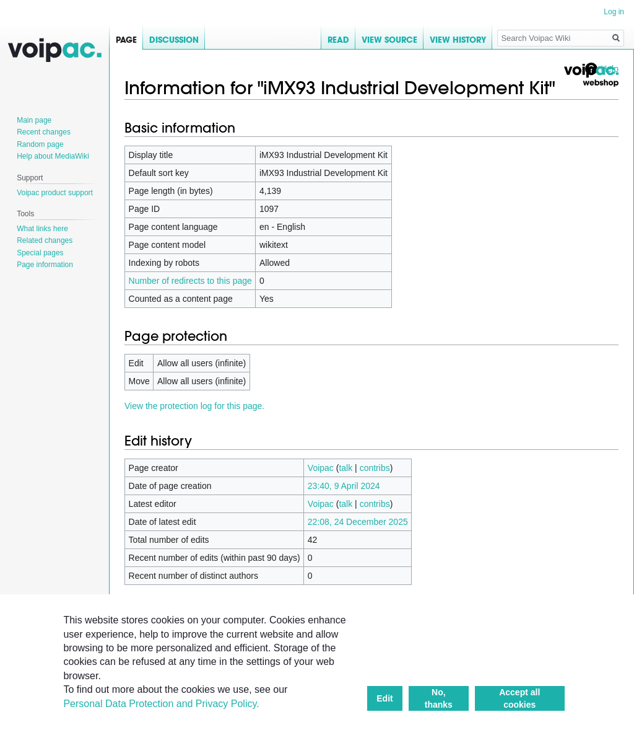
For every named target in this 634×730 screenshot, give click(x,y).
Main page (34, 120)
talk (345, 468)
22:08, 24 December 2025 (358, 522)
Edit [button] (384, 698)
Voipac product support (55, 192)
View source (389, 40)
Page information (45, 264)
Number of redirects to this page (190, 281)
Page (126, 40)
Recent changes (44, 132)
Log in (614, 11)
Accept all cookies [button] (519, 698)
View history (458, 40)
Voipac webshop (591, 75)
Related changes (44, 240)
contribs (375, 468)
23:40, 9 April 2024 (344, 486)
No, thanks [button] (439, 698)
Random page (40, 144)
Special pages (40, 252)
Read (338, 40)
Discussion (174, 40)
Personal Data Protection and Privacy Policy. (161, 703)
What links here (42, 228)
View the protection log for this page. (194, 406)
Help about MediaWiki (53, 156)
